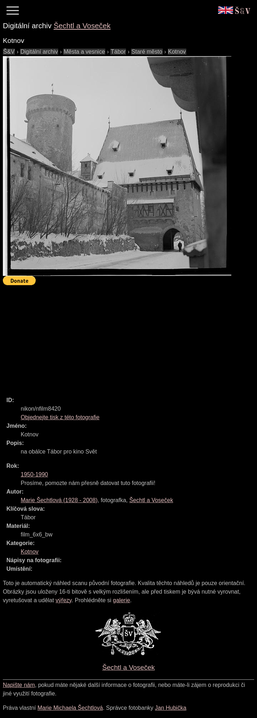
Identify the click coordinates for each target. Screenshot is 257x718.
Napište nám (19, 685)
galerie (121, 600)
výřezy (64, 600)
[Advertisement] (130, 338)
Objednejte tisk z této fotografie (60, 417)
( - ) (59, 500)
